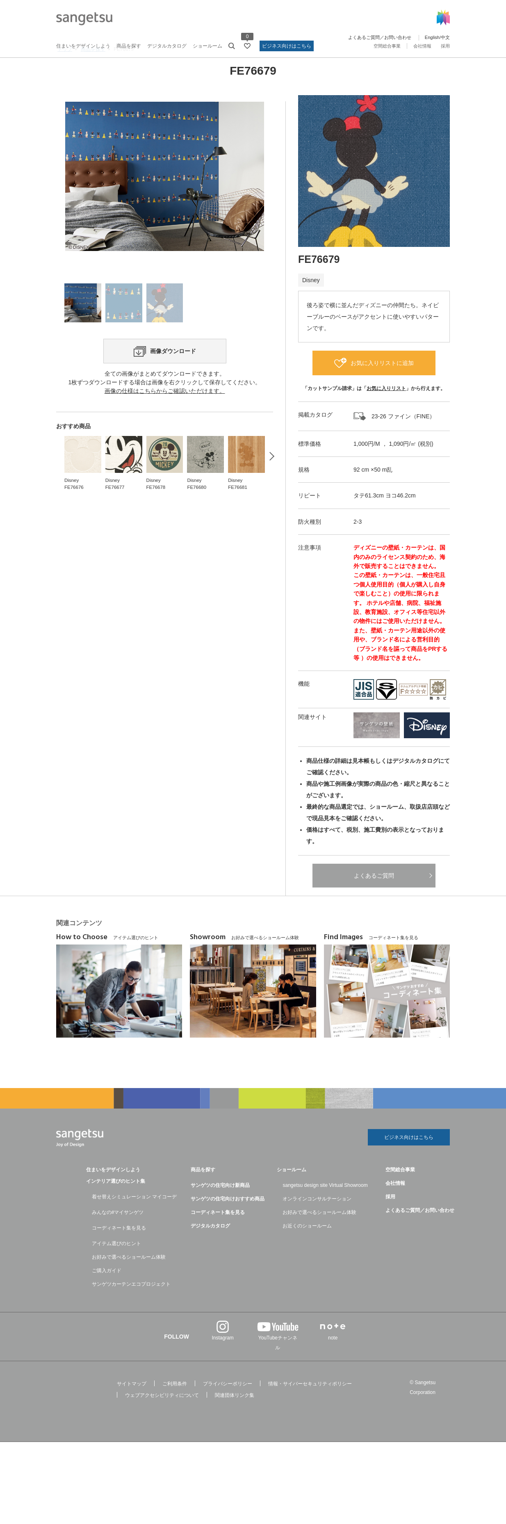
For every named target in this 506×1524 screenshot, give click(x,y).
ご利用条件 (174, 1408)
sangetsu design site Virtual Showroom (325, 1210)
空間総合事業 (387, 45)
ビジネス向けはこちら (286, 46)
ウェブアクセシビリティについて (162, 1420)
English (432, 37)
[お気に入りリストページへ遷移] (247, 46)
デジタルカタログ (167, 46)
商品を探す (128, 46)
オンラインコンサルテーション (317, 1223)
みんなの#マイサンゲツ (118, 1237)
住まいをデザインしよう (83, 46)
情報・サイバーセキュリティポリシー (310, 1408)
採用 (445, 45)
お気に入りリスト (386, 410)
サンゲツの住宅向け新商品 (220, 1210)
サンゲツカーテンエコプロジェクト (131, 1309)
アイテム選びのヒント (116, 1268)
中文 (445, 37)
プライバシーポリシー (227, 1408)
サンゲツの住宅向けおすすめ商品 (227, 1223)
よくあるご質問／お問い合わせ (379, 37)
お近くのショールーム (307, 1250)
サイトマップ (131, 1408)
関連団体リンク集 (234, 1420)
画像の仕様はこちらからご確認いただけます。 (165, 467)
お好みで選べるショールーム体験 (129, 1281)
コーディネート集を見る (119, 1252)
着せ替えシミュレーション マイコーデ (134, 1221)
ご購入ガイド (106, 1295)
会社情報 (422, 45)
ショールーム (207, 46)
